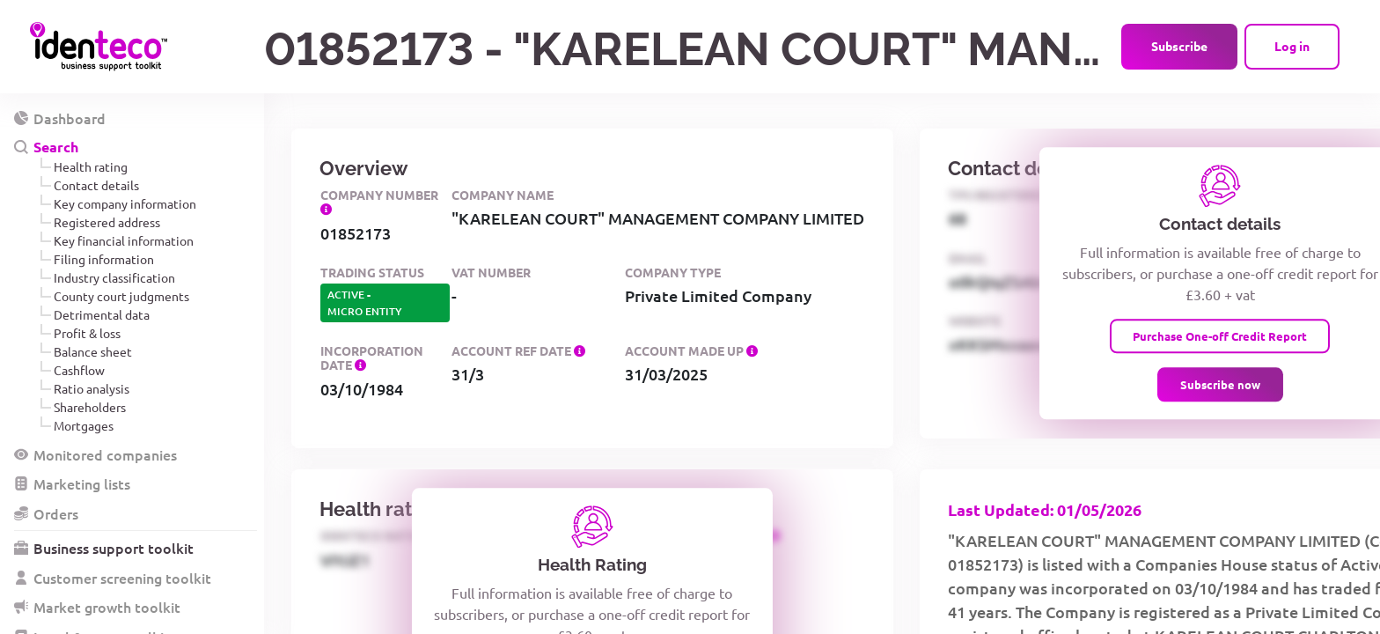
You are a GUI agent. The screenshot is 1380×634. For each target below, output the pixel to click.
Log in (1292, 46)
